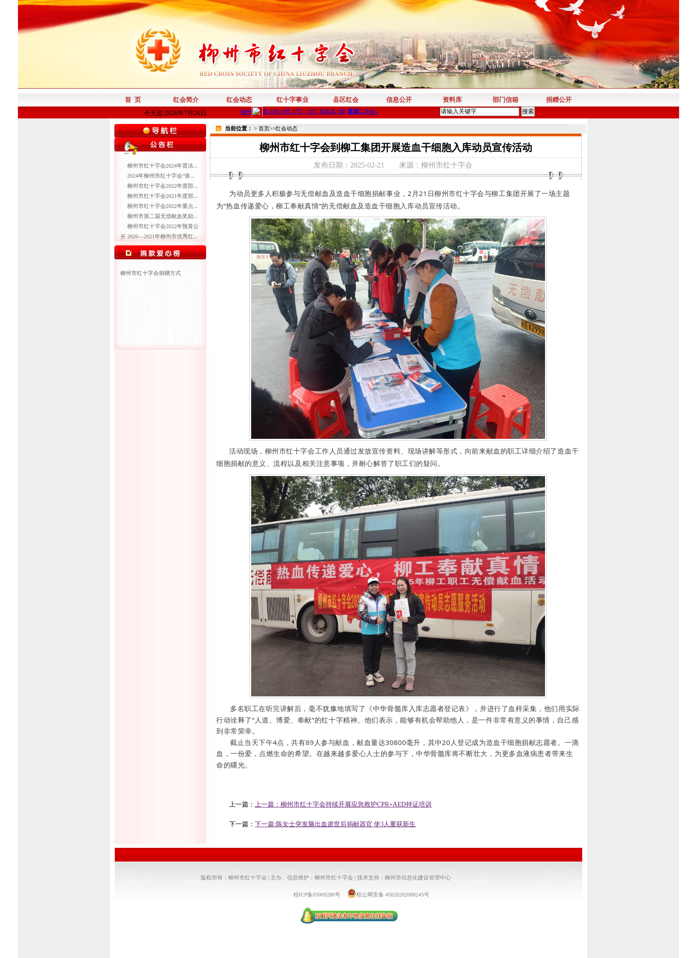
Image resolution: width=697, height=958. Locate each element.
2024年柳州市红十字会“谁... (160, 176)
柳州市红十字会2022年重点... (162, 206)
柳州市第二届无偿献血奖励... (162, 216)
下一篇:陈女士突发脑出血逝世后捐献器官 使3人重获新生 (335, 824)
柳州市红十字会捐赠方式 (150, 273)
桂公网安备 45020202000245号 (388, 894)
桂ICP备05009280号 (317, 894)
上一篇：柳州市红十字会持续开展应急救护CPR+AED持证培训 (343, 804)
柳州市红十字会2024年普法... (162, 165)
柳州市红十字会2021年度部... (162, 196)
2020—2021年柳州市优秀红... (162, 236)
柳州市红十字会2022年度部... (162, 186)
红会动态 (286, 128)
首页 (264, 128)
